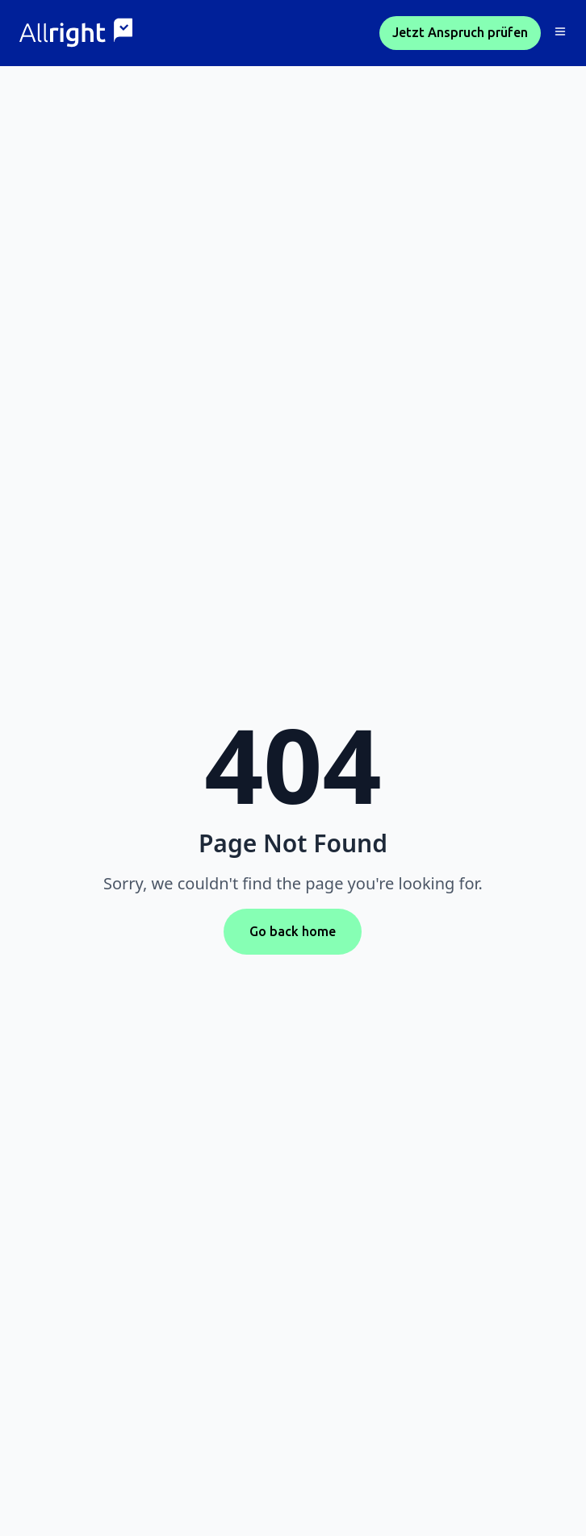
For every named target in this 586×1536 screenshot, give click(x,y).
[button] (560, 33)
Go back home (292, 931)
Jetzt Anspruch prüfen (460, 32)
